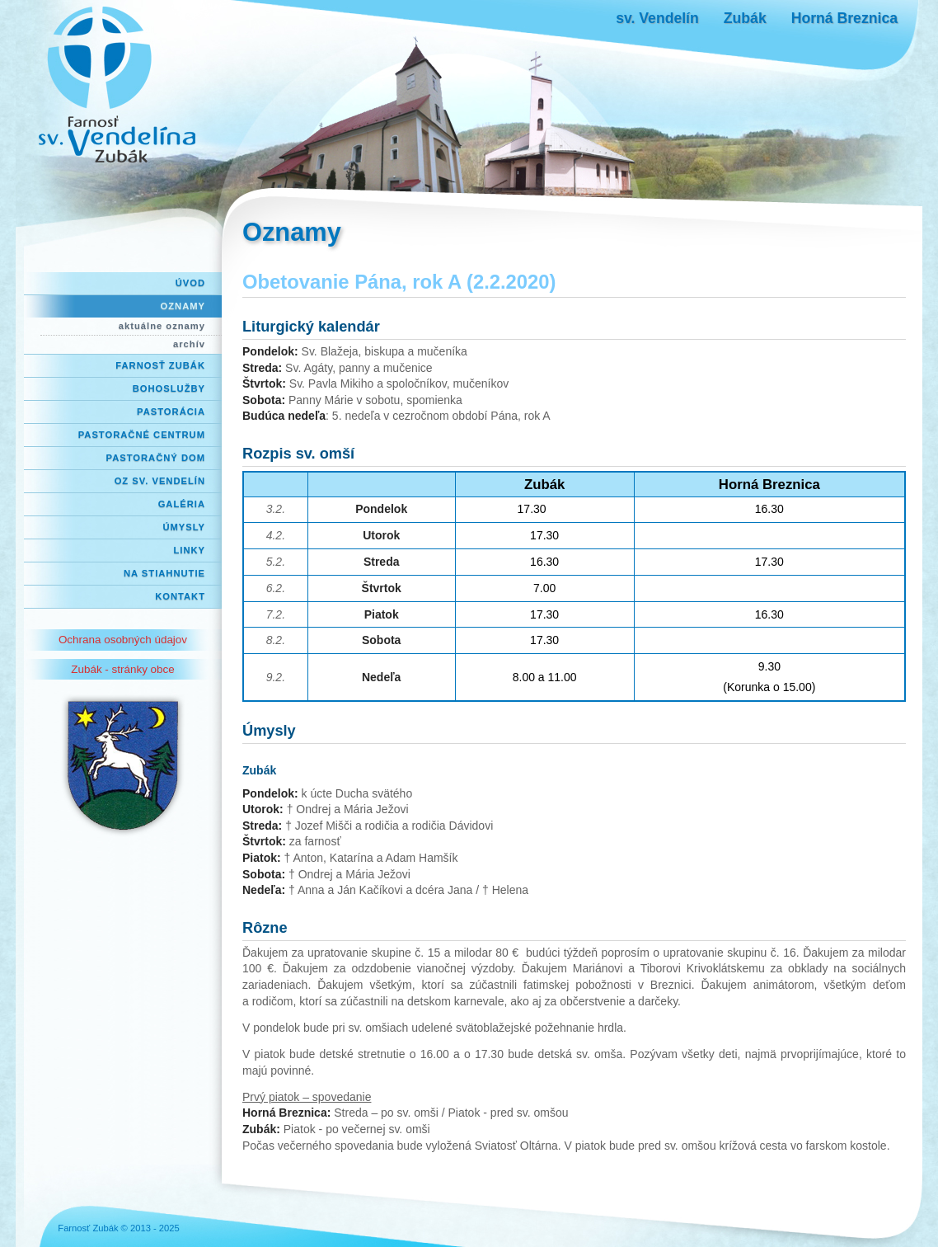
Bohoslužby (169, 388)
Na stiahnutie (164, 573)
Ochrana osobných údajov (123, 639)
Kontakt (180, 596)
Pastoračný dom (156, 458)
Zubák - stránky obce (122, 669)
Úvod (190, 283)
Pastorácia (171, 411)
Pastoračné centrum (141, 435)
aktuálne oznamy (162, 326)
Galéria (181, 504)
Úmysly (183, 527)
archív (189, 344)
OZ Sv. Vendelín (160, 481)
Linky (189, 550)
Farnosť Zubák (160, 365)
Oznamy (183, 306)
